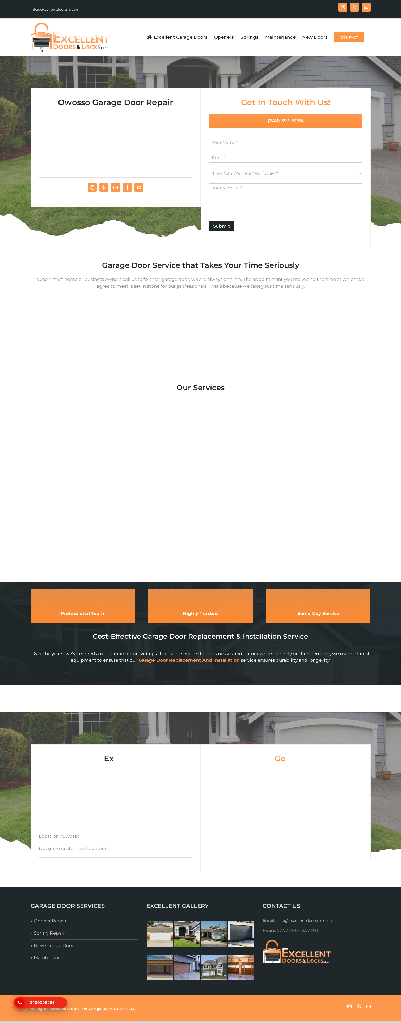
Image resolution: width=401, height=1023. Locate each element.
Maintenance (48, 957)
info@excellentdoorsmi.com (55, 9)
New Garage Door (54, 945)
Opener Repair (50, 920)
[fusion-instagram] (92, 187)
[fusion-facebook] (127, 187)
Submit (221, 226)
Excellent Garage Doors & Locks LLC (103, 1009)
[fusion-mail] (115, 187)
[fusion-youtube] (138, 187)
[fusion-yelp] (103, 187)
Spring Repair (49, 933)
